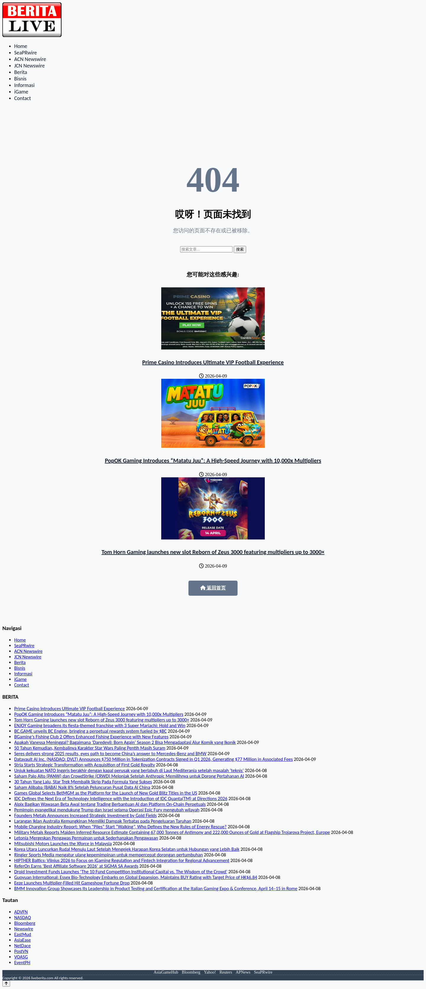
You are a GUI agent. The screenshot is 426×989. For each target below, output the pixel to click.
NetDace (22, 945)
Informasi (24, 85)
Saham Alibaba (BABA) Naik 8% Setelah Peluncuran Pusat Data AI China (82, 787)
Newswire (23, 929)
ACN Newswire (30, 59)
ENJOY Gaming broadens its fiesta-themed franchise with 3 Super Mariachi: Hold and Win (99, 725)
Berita (20, 72)
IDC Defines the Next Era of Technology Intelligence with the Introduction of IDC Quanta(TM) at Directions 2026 (120, 798)
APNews (243, 972)
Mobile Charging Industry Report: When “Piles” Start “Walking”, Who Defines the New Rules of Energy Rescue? (120, 826)
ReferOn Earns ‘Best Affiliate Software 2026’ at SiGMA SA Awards (76, 866)
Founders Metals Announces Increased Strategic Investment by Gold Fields (85, 815)
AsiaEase (22, 940)
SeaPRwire (25, 52)
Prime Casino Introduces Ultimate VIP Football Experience (213, 362)
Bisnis (20, 78)
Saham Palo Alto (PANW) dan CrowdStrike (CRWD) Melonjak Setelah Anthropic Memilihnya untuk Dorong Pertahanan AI (129, 776)
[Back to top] (6, 983)
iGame (21, 91)
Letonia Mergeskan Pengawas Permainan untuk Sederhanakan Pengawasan (86, 838)
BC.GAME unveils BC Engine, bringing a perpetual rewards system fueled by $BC (90, 731)
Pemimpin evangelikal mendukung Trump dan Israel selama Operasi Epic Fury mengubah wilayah (106, 810)
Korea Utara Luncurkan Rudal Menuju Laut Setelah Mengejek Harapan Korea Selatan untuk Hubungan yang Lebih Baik (126, 849)
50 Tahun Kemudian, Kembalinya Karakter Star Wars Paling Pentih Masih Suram (89, 748)
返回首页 (213, 587)
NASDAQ (22, 917)
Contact (22, 98)
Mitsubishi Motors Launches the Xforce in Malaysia (63, 843)
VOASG (21, 957)
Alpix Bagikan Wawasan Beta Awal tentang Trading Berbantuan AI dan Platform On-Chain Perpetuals (110, 804)
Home (20, 46)
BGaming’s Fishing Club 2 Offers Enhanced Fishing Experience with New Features (91, 737)
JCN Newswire (29, 65)
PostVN (21, 951)
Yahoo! (210, 972)
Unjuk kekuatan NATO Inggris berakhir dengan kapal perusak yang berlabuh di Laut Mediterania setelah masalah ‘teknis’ (129, 770)
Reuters (226, 972)
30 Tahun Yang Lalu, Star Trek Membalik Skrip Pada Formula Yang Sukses (83, 782)
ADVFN (21, 912)
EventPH (22, 962)
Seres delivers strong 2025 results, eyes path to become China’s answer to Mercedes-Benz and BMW (110, 753)
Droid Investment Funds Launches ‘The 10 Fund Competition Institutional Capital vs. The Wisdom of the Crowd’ (120, 871)
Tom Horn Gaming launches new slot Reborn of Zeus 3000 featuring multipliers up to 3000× (213, 551)
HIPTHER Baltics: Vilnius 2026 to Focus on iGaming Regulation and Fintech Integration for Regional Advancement (121, 860)
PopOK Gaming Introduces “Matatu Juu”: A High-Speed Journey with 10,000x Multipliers (213, 460)
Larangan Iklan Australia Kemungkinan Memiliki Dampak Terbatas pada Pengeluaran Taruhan (102, 821)
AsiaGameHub (166, 972)
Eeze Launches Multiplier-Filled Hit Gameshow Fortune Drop (72, 883)
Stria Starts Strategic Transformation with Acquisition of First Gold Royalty (84, 765)
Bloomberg (24, 923)
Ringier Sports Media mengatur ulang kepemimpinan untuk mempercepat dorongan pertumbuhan (108, 855)
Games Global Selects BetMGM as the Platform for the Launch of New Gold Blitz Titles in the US (105, 793)
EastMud (22, 934)
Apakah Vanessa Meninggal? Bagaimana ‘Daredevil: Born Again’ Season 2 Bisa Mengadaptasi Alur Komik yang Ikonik (125, 742)
